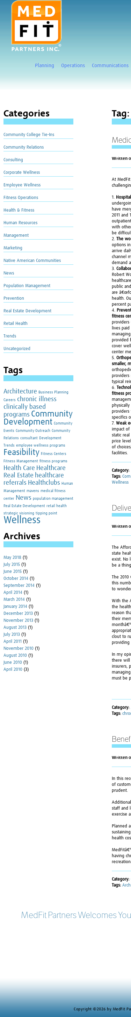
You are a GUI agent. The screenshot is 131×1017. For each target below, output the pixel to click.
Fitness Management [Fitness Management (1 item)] (20, 461)
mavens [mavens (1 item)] (33, 491)
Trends (9, 336)
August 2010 (15, 655)
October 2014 (15, 578)
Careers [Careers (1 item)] (9, 400)
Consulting (13, 160)
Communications (110, 65)
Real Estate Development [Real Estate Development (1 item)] (24, 506)
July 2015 (11, 564)
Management (16, 235)
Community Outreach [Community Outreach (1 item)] (33, 431)
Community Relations (23, 147)
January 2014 (15, 606)
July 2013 (11, 634)
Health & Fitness (18, 210)
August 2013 (15, 627)
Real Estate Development (27, 311)
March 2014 (14, 599)
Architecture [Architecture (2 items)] (20, 391)
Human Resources (20, 223)
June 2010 (12, 662)
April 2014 (12, 592)
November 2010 (18, 648)
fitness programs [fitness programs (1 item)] (53, 461)
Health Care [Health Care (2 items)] (19, 468)
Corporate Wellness (21, 172)
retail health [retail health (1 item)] (56, 506)
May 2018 (12, 557)
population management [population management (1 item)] (53, 498)
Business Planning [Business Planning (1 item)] (53, 392)
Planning (44, 65)
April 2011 (12, 641)
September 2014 (19, 585)
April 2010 (12, 669)
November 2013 (18, 620)
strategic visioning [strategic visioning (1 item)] (18, 513)
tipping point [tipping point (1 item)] (46, 513)
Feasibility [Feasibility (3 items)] (21, 452)
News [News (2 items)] (23, 498)
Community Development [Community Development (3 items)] (37, 418)
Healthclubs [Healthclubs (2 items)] (44, 482)
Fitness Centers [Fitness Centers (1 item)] (53, 454)
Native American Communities (32, 260)
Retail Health (15, 323)
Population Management (26, 286)
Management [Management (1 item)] (14, 491)
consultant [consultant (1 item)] (29, 438)
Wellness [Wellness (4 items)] (22, 520)
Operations (73, 65)
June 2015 (12, 571)
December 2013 (18, 613)
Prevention (13, 298)
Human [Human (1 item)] (67, 483)
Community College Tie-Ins (28, 135)
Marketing (12, 248)
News (8, 273)
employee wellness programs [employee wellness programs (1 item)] (40, 445)
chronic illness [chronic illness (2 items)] (37, 399)
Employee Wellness (22, 185)
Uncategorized (16, 349)
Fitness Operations (20, 197)
